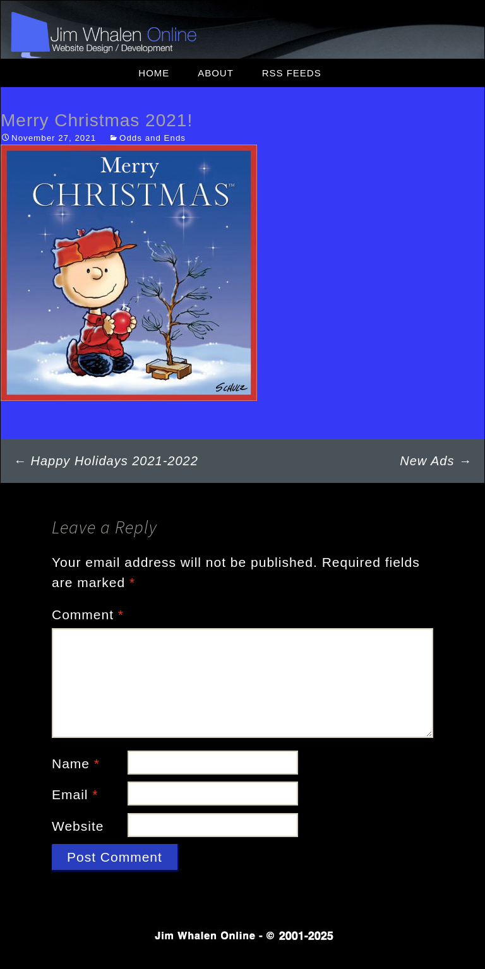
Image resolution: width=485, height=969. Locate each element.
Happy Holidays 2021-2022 (105, 461)
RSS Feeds (291, 73)
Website (78, 826)
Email (75, 794)
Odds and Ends (152, 138)
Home (153, 73)
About (216, 73)
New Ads (436, 461)
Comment (88, 614)
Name (76, 763)
